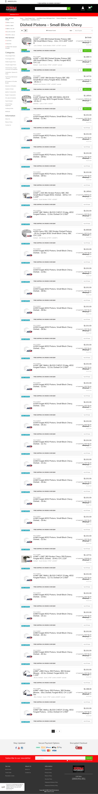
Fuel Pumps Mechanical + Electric (11, 77)
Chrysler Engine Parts (10, 64)
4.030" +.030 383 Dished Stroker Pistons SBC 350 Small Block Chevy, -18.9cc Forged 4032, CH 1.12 (52, 60)
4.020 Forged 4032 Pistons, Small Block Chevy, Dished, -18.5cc (53, 155)
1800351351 (12, 1)
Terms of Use (48, 769)
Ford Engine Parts (9, 58)
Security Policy (48, 779)
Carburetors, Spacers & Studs (11, 73)
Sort (71, 30)
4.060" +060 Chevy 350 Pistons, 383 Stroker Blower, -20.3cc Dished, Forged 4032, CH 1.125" (51, 673)
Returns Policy (8, 122)
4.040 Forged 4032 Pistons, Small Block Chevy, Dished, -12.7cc (53, 443)
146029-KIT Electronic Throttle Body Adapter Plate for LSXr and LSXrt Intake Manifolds (14, 787)
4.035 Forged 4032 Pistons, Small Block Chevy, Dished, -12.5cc (53, 385)
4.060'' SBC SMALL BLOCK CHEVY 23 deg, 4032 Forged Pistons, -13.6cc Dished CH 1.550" (53, 711)
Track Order (8, 772)
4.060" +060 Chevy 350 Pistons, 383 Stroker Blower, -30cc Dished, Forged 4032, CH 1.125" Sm (52, 692)
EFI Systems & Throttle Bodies (11, 82)
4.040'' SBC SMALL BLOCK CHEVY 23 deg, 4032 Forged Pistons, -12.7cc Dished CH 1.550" (53, 576)
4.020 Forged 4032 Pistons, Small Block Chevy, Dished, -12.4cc (53, 136)
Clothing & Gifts (9, 108)
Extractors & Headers (10, 86)
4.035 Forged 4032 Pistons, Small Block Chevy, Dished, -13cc (53, 404)
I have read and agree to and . (80, 760)
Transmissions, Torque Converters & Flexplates (11, 68)
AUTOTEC (9, 40)
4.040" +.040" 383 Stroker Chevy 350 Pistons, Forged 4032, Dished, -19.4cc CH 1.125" (52, 557)
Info (90, 42)
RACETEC (9, 43)
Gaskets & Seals (9, 89)
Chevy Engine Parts (10, 55)
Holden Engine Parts (10, 61)
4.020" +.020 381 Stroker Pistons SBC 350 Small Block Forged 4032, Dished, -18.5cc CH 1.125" (52, 195)
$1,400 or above (11, 34)
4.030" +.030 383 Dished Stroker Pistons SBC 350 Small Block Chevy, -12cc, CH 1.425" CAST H (53, 41)
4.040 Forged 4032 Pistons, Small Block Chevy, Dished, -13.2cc (53, 462)
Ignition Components (10, 92)
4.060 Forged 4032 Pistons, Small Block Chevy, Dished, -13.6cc (53, 595)
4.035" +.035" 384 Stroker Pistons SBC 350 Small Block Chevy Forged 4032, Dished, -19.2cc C (51, 80)
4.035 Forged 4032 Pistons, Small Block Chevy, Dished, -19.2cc (53, 423)
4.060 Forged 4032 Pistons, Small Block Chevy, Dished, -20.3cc (53, 634)
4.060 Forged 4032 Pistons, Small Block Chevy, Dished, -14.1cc (53, 615)
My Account (8, 769)
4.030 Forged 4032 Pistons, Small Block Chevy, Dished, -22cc (53, 347)
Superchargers (9, 101)
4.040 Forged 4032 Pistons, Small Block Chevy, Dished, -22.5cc (53, 538)
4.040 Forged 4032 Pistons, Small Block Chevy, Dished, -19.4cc (53, 481)
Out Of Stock (87, 127)
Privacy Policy (89, 760)
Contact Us (8, 125)
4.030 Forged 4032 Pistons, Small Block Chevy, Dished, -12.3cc (53, 251)
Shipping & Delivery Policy (51, 782)
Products (14, 14)
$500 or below (10, 22)
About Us (7, 119)
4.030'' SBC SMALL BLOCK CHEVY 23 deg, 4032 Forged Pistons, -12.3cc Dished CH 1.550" (53, 366)
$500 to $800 (10, 25)
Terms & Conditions (81, 760)
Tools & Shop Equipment (8, 104)
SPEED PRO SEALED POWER (11, 47)
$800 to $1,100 (10, 28)
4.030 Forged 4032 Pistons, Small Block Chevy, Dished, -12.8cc (53, 271)
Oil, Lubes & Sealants (10, 98)
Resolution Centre (9, 775)
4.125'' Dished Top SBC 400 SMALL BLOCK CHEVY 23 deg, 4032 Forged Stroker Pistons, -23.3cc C (52, 99)
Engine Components (10, 95)
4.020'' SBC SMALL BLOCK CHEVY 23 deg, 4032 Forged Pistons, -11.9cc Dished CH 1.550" (53, 213)
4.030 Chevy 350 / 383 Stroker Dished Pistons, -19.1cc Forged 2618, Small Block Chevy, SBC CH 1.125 (52, 233)
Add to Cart (87, 50)
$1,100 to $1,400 (11, 31)
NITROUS (7, 111)
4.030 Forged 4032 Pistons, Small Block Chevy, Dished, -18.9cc (53, 290)
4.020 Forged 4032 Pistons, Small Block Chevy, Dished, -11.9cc (53, 117)
